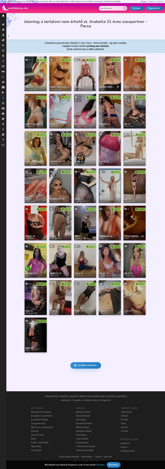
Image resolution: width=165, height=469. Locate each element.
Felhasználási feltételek (69, 455)
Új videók (3, 92)
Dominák (3, 45)
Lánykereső (125, 442)
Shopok (3, 82)
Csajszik (123, 445)
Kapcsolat (108, 455)
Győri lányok (81, 418)
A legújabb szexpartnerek (41, 414)
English (151, 2)
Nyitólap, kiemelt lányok (41, 410)
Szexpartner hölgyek (39, 418)
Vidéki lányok (126, 410)
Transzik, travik (3, 61)
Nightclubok (36, 445)
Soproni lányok (82, 437)
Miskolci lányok (82, 426)
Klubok (3, 76)
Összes (3, 29)
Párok (3, 50)
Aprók (3, 66)
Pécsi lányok (81, 433)
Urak (3, 55)
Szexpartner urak (38, 422)
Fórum (123, 422)
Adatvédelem (87, 455)
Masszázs (3, 40)
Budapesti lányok (83, 410)
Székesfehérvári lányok (85, 445)
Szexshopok (36, 449)
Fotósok (124, 430)
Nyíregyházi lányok (83, 430)
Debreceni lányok (83, 414)
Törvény (98, 455)
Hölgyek (3, 35)
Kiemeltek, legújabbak (3, 24)
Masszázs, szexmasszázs (42, 426)
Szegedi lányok (82, 441)
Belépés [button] (136, 8)
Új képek (3, 87)
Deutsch (160, 2)
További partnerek (127, 449)
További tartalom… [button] (85, 363)
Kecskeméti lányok (84, 422)
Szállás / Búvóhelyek (3, 71)
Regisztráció (154, 8)
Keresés (124, 426)
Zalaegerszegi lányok (85, 449)
